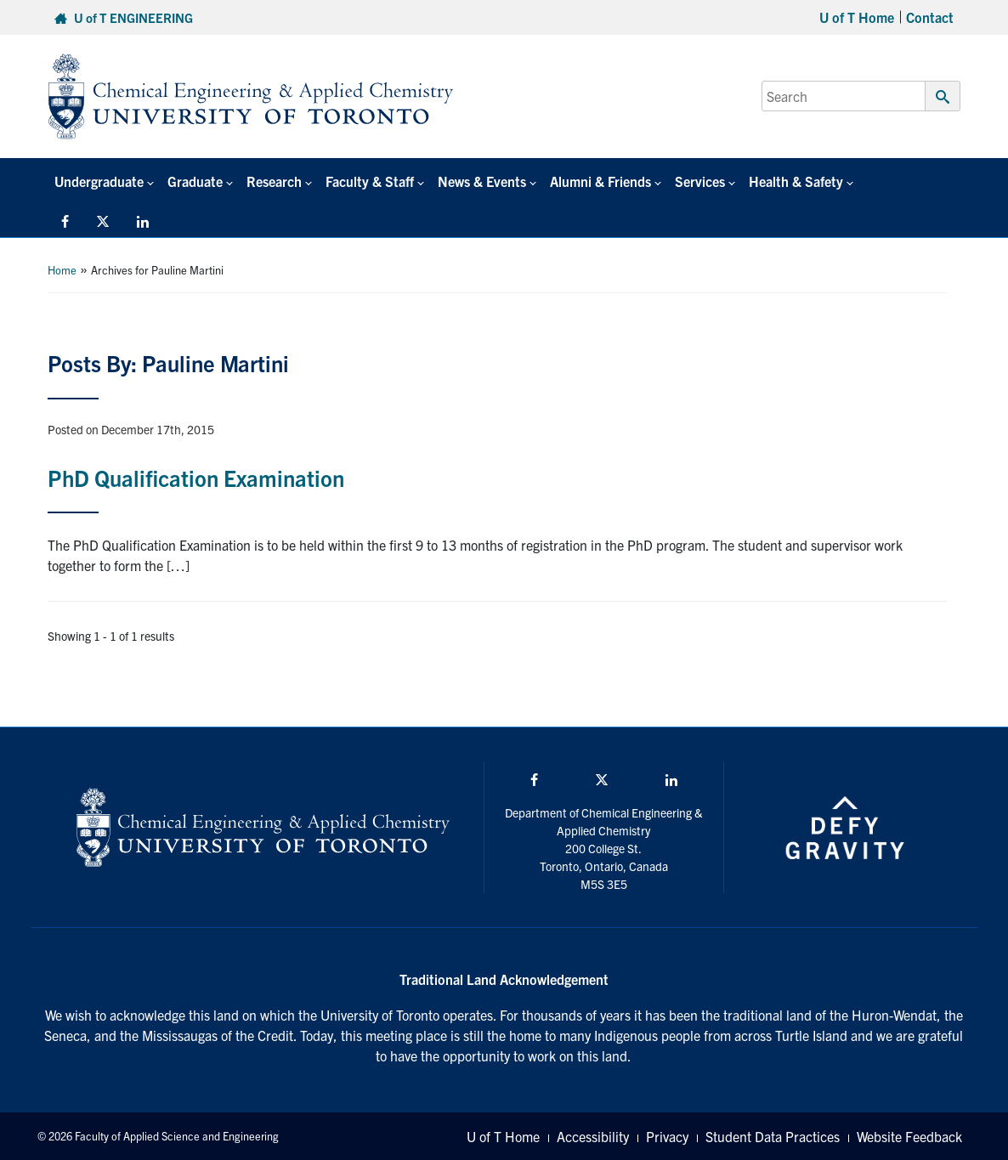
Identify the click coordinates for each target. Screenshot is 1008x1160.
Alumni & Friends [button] (600, 181)
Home (62, 270)
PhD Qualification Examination (196, 477)
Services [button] (700, 181)
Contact (930, 16)
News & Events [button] (482, 181)
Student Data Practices (772, 1136)
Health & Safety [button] (796, 181)
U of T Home (856, 16)
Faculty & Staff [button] (370, 181)
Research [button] (274, 181)
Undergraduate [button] (99, 181)
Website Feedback (909, 1136)
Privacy (667, 1136)
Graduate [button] (195, 181)
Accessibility (593, 1136)
